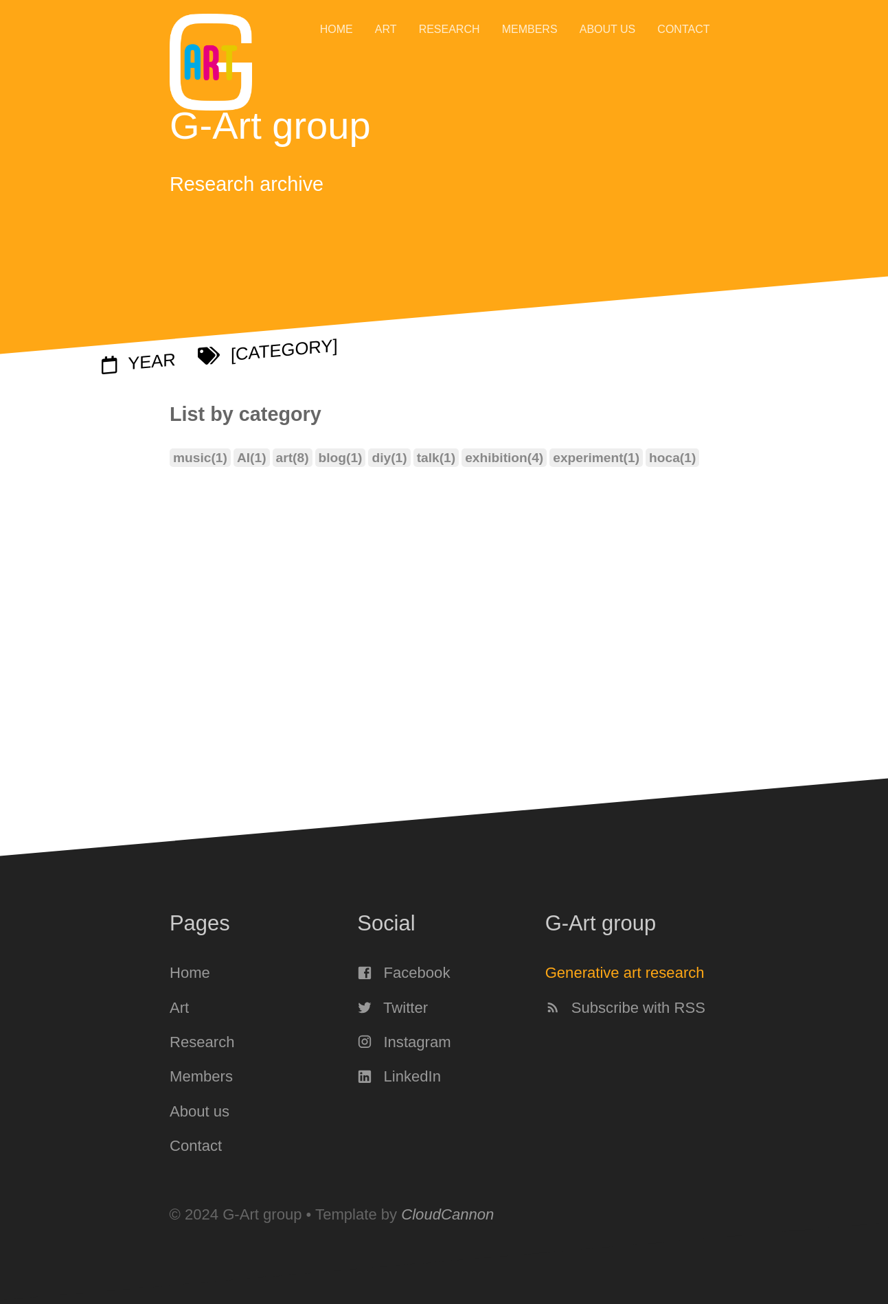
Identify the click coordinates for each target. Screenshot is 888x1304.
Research (449, 29)
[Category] (268, 351)
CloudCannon (447, 1214)
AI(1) (251, 458)
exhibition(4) (504, 458)
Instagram (404, 1042)
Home (336, 29)
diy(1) (389, 458)
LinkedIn (399, 1076)
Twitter (392, 1007)
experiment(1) (596, 458)
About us (608, 29)
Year (139, 362)
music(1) (200, 458)
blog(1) (340, 458)
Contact (683, 29)
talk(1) (435, 458)
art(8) (291, 458)
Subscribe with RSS (625, 1007)
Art (386, 29)
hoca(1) (672, 458)
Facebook (403, 972)
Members (530, 29)
